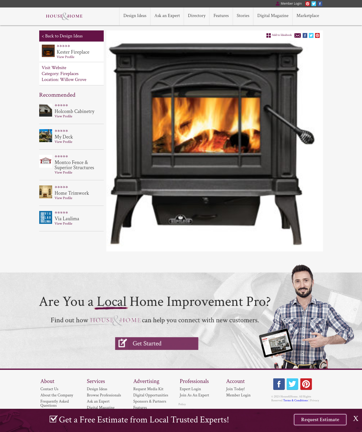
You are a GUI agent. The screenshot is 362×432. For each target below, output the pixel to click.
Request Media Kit (148, 389)
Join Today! (235, 389)
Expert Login (190, 389)
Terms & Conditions (295, 400)
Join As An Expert (194, 395)
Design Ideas (97, 389)
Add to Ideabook (282, 35)
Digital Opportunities (150, 395)
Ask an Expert (98, 401)
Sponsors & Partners (149, 401)
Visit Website (54, 68)
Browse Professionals (104, 395)
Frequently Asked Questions (55, 403)
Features (140, 407)
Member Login (238, 395)
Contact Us (50, 389)
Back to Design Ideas (64, 36)
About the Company (57, 395)
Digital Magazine (101, 407)
